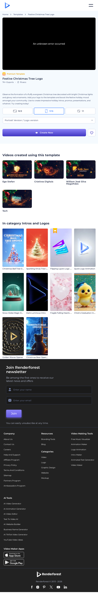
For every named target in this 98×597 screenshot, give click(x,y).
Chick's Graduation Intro (85, 318)
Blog (43, 449)
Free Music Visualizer (80, 444)
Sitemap (7, 480)
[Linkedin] (65, 592)
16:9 (17, 111)
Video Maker (76, 470)
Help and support (12, 459)
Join (14, 418)
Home (5, 14)
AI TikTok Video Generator (16, 539)
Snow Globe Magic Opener (14, 318)
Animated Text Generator (82, 464)
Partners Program (12, 485)
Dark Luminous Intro (36, 318)
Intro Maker (76, 459)
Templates (18, 14)
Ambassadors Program (14, 490)
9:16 (48, 111)
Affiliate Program (12, 464)
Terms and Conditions (14, 475)
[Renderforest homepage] (7, 5)
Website (45, 477)
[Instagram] (37, 592)
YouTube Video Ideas (13, 544)
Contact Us (9, 449)
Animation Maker (79, 449)
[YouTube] (58, 592)
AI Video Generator (12, 508)
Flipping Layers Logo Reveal (63, 273)
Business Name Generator (16, 534)
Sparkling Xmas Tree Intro (38, 273)
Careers (7, 454)
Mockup (45, 482)
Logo (43, 467)
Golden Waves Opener (12, 362)
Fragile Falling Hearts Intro (62, 318)
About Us (8, 444)
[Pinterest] (44, 592)
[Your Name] (49, 394)
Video (43, 462)
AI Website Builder (12, 529)
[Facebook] (32, 592)
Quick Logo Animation (84, 273)
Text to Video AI (11, 524)
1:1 (80, 111)
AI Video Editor (11, 519)
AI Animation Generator (15, 513)
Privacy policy (10, 470)
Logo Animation (78, 454)
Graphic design (48, 472)
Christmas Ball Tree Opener (15, 273)
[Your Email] (49, 405)
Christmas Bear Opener (37, 362)
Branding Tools (48, 444)
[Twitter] (51, 592)
